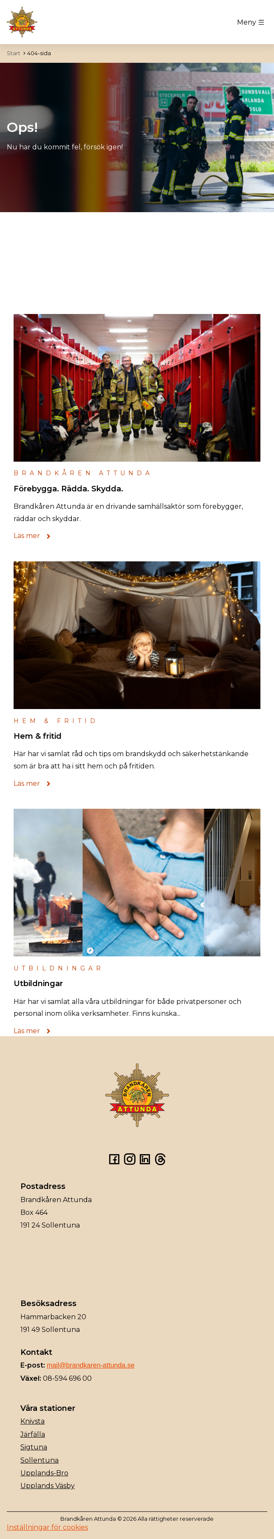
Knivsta (32, 1421)
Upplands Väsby (47, 1486)
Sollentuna (39, 1460)
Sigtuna (33, 1447)
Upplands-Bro (44, 1473)
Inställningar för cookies (47, 1527)
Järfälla (32, 1434)
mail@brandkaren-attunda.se (91, 1365)
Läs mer (34, 536)
